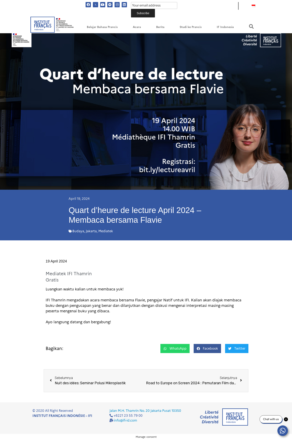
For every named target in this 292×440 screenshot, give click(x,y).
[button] (251, 26)
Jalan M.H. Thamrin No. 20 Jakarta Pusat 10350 (145, 411)
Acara (137, 27)
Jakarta (91, 231)
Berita (160, 27)
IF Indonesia (225, 27)
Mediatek (105, 231)
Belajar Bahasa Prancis (102, 27)
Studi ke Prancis (191, 27)
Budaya (78, 231)
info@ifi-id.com (125, 420)
